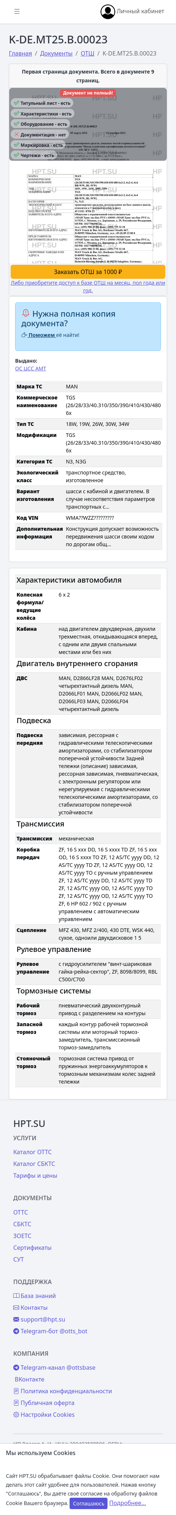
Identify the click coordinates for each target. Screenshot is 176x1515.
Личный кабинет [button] (132, 11)
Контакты (30, 1308)
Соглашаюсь (88, 1503)
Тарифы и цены (35, 1175)
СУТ (18, 1259)
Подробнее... (127, 1503)
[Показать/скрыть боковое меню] (17, 12)
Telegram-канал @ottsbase (54, 1367)
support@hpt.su (39, 1319)
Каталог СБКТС (34, 1164)
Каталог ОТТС (32, 1152)
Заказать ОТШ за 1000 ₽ (88, 272)
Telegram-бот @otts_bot (50, 1331)
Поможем (38, 334)
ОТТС (20, 1212)
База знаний (34, 1296)
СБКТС (22, 1224)
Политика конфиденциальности (62, 1391)
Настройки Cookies (44, 1415)
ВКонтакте (29, 1379)
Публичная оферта (43, 1403)
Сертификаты (32, 1248)
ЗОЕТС (22, 1236)
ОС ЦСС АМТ (30, 368)
